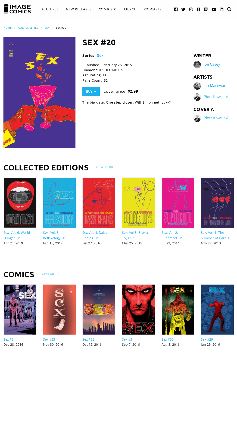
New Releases (79, 9)
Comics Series (28, 27)
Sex (47, 27)
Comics (105, 9)
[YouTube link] (214, 9)
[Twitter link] (183, 9)
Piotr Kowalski (216, 96)
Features (50, 9)
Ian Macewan (215, 85)
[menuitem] (50, 9)
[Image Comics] (17, 9)
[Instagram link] (191, 9)
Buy (91, 91)
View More (105, 167)
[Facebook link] (176, 9)
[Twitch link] (206, 9)
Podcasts (153, 9)
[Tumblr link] (198, 9)
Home (7, 27)
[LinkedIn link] (222, 9)
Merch (130, 9)
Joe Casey (212, 64)
